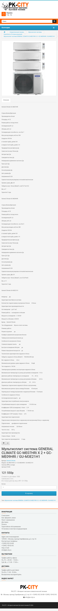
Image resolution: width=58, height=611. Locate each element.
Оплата (4, 524)
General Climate (10, 460)
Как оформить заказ (9, 518)
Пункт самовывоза (8, 520)
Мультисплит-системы (35, 32)
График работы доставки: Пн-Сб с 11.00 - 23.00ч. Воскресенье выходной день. (12, 572)
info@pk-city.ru (30, 597)
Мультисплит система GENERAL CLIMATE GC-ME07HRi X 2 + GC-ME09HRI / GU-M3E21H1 (29, 36)
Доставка (5, 522)
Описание (6, 100)
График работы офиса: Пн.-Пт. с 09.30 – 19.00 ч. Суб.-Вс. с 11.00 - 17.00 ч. (10, 560)
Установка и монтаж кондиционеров (14, 529)
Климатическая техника (17, 32)
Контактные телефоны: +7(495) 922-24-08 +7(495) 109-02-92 (10, 543)
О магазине (5, 515)
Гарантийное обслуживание (11, 526)
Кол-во (4, 484)
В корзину (29, 493)
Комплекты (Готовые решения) (13, 34)
